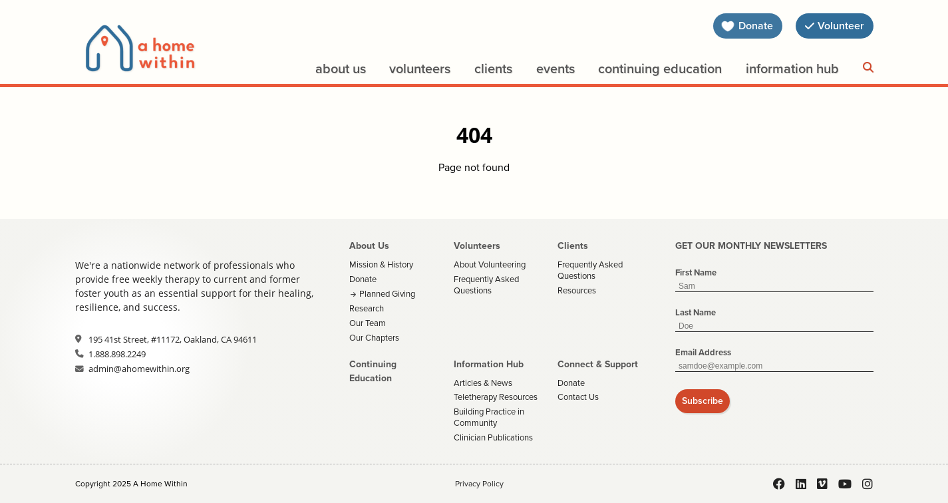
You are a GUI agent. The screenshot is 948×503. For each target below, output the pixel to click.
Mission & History (381, 264)
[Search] (868, 68)
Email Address (703, 352)
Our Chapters (374, 337)
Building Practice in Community (489, 417)
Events (555, 69)
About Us (340, 69)
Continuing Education (660, 69)
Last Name (695, 312)
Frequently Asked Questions (486, 285)
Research (366, 308)
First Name (695, 272)
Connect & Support (597, 364)
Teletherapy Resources (496, 397)
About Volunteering (490, 264)
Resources (576, 290)
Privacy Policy (479, 484)
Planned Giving (387, 293)
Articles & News (483, 383)
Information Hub (792, 69)
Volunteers (419, 69)
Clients (493, 69)
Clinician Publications (493, 437)
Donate (363, 279)
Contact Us (578, 397)
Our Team (367, 323)
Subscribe (702, 401)
